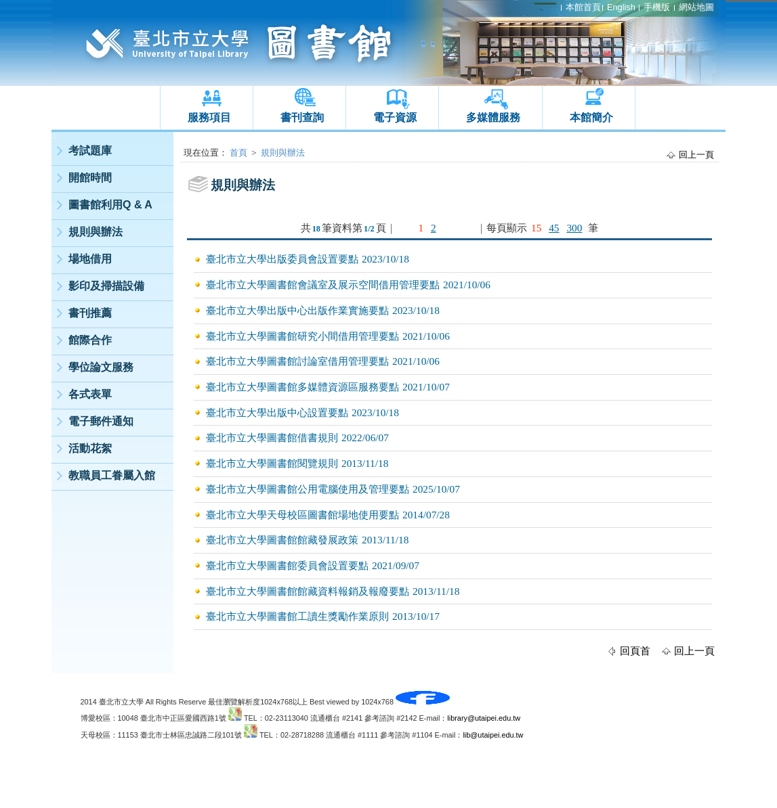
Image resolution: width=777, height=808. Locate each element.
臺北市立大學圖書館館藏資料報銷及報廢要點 (307, 591)
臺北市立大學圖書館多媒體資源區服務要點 (302, 386)
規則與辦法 (95, 232)
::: (54, 135)
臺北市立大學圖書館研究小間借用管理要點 (302, 336)
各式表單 (90, 394)
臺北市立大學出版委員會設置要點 (282, 259)
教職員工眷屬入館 (111, 475)
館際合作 (90, 340)
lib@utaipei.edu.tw (493, 735)
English (621, 7)
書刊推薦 (90, 313)
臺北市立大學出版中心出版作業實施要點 (297, 310)
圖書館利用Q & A (110, 204)
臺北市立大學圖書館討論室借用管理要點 (297, 361)
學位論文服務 (100, 367)
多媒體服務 (493, 117)
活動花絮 (90, 448)
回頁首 (635, 650)
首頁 (238, 153)
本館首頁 (583, 7)
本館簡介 (591, 117)
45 (554, 227)
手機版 (657, 7)
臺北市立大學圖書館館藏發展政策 (282, 539)
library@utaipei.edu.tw (483, 718)
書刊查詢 (302, 117)
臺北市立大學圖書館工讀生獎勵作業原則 (297, 616)
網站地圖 (696, 7)
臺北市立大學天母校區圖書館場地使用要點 (302, 514)
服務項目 (209, 117)
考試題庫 (90, 150)
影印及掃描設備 (106, 286)
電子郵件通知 (100, 421)
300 (574, 227)
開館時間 (90, 177)
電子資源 (395, 117)
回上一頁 (696, 155)
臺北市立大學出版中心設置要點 (277, 412)
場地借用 (90, 259)
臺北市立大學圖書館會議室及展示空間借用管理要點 (323, 284)
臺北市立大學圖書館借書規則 (272, 437)
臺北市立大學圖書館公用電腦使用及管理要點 (307, 489)
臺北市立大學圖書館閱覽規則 (272, 463)
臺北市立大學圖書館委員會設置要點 (287, 565)
